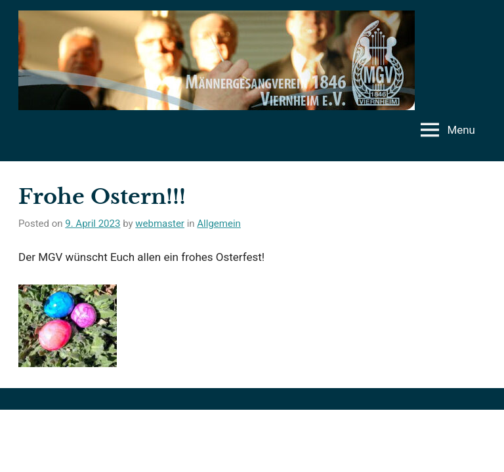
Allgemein (219, 223)
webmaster (159, 223)
